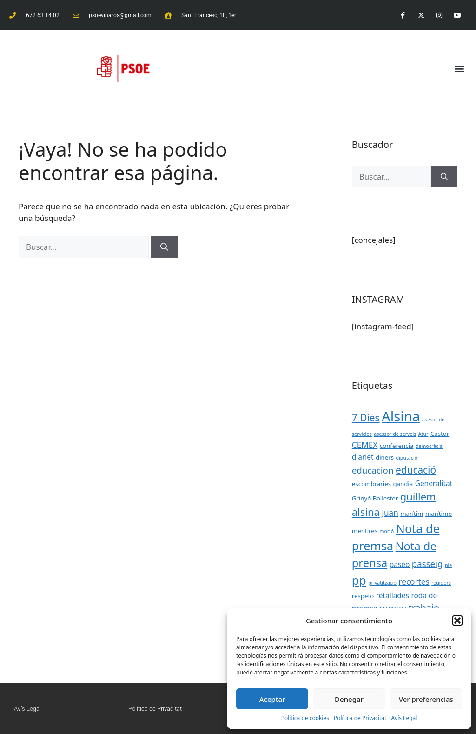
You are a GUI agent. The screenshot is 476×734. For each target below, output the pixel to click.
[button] (457, 620)
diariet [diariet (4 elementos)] (363, 457)
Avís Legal (404, 718)
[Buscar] (164, 247)
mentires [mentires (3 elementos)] (364, 531)
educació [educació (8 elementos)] (416, 469)
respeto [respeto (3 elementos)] (363, 596)
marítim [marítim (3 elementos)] (411, 513)
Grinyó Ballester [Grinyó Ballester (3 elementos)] (375, 498)
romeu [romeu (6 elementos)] (392, 608)
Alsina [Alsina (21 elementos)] (401, 416)
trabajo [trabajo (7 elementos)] (424, 607)
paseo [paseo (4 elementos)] (400, 564)
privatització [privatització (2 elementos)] (382, 583)
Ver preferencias (426, 699)
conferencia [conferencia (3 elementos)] (397, 445)
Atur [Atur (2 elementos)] (423, 434)
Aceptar (272, 699)
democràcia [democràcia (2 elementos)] (429, 446)
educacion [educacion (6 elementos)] (373, 470)
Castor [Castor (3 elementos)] (439, 433)
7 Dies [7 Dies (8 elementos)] (366, 417)
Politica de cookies (305, 718)
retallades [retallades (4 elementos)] (392, 595)
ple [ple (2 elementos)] (448, 565)
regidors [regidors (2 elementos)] (441, 583)
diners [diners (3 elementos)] (385, 457)
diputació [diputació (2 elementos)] (407, 457)
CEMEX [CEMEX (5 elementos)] (365, 445)
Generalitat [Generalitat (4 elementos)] (434, 483)
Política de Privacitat (360, 718)
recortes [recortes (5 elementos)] (413, 581)
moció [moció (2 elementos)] (387, 531)
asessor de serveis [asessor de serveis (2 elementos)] (395, 434)
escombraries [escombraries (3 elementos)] (371, 484)
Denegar (349, 699)
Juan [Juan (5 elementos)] (390, 512)
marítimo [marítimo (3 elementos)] (438, 513)
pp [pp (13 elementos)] (359, 580)
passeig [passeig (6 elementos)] (427, 563)
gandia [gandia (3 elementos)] (403, 484)
